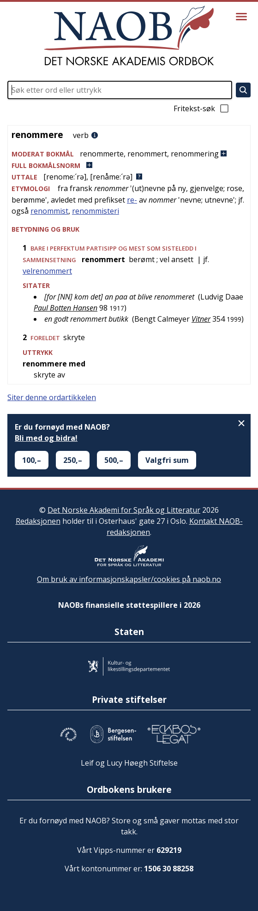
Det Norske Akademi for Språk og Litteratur (124, 510)
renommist (49, 211)
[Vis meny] (241, 17)
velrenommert (47, 271)
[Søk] (243, 90)
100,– (31, 460)
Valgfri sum (167, 460)
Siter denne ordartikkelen (51, 397)
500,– (113, 460)
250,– (72, 460)
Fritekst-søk (202, 108)
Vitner (201, 319)
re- (132, 200)
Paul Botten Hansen (65, 308)
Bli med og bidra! (46, 438)
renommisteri (95, 211)
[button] (129, 154)
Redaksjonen (38, 521)
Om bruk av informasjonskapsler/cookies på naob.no (129, 579)
